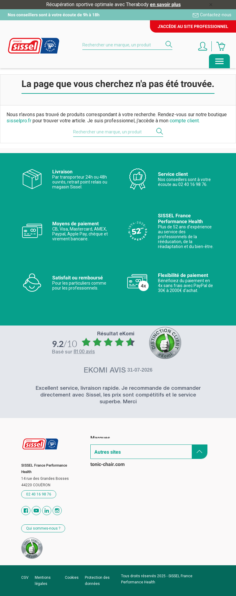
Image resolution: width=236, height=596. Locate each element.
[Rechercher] (127, 45)
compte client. (185, 121)
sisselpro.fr (18, 121)
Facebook (25, 510)
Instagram (57, 510)
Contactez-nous (215, 14)
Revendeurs (103, 459)
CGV (25, 577)
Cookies (72, 577)
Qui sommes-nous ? (43, 528)
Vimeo (46, 510)
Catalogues (102, 449)
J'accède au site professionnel (193, 26)
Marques (100, 438)
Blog (95, 470)
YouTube (36, 510)
